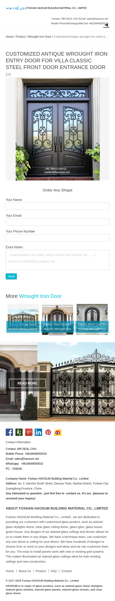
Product (20, 36)
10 (98, 331)
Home (9, 36)
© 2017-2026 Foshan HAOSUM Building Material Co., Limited (42, 580)
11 (57, 336)
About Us (24, 570)
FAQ (54, 570)
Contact (66, 570)
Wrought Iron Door (39, 36)
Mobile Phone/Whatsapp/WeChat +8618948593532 (79, 23)
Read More (27, 383)
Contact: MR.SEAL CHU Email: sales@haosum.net (79, 19)
